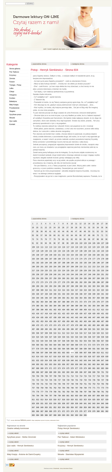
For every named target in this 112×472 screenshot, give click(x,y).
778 (46, 392)
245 (76, 274)
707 (50, 376)
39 (42, 231)
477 (68, 325)
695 (76, 372)
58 (46, 235)
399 (42, 310)
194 (89, 263)
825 (94, 399)
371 (76, 302)
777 (42, 392)
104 (89, 243)
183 (42, 263)
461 (76, 321)
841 (85, 403)
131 (50, 251)
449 (102, 317)
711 (68, 376)
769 (85, 388)
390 (81, 306)
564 (55, 345)
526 (46, 337)
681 (94, 368)
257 (50, 278)
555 (94, 341)
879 (94, 411)
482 (89, 325)
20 (37, 227)
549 (68, 341)
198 (107, 263)
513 (68, 333)
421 (59, 313)
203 (50, 267)
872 (63, 411)
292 (46, 286)
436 (46, 317)
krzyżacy (47, 420)
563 (50, 345)
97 (59, 243)
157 (85, 255)
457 (59, 321)
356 (89, 298)
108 (107, 243)
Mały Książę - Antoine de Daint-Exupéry (24, 454)
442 (72, 317)
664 (98, 364)
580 (46, 349)
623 (76, 356)
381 (42, 306)
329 (50, 294)
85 (85, 239)
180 (107, 259)
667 (33, 368)
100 (72, 243)
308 (37, 290)
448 (98, 317)
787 (85, 392)
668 (37, 368)
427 (85, 313)
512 (63, 333)
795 (42, 396)
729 (68, 380)
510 (55, 333)
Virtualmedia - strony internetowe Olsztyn (63, 468)
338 (89, 294)
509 (50, 333)
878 (89, 411)
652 (46, 364)
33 (93, 227)
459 (68, 321)
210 (81, 267)
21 (42, 227)
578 (37, 349)
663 (94, 364)
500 (89, 329)
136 (72, 251)
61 (59, 235)
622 (72, 356)
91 (33, 243)
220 (46, 270)
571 (85, 345)
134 (63, 251)
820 (72, 399)
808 (98, 396)
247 (85, 274)
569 (76, 345)
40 (46, 231)
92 (37, 243)
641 (76, 360)
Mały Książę (13, 105)
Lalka (11, 88)
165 (42, 259)
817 (59, 399)
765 (68, 388)
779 (50, 392)
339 (94, 294)
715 (85, 376)
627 (94, 356)
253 (33, 278)
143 (102, 251)
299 (76, 286)
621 (68, 356)
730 (72, 380)
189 (68, 263)
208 (72, 267)
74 (37, 239)
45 (68, 231)
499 (85, 329)
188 (63, 263)
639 (68, 360)
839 (76, 403)
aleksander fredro (54, 420)
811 (33, 399)
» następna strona (77, 64)
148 (46, 255)
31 (85, 227)
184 (46, 263)
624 (81, 356)
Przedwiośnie (14, 108)
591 (94, 349)
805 (85, 396)
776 (37, 392)
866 (37, 411)
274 (46, 282)
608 (89, 353)
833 (50, 403)
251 (102, 274)
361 (33, 302)
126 (107, 247)
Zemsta (12, 78)
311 (50, 290)
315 (68, 290)
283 (85, 282)
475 (59, 325)
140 (89, 251)
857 (76, 407)
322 (98, 290)
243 (68, 274)
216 (107, 267)
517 (85, 333)
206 (63, 267)
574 (98, 345)
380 (37, 306)
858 (81, 407)
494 (63, 329)
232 (98, 270)
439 (59, 317)
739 (33, 384)
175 (85, 259)
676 (72, 368)
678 (81, 368)
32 (89, 227)
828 (107, 399)
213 (94, 267)
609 (94, 353)
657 (68, 364)
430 (98, 313)
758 (37, 388)
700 (98, 372)
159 (94, 255)
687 (42, 372)
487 (33, 329)
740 (37, 384)
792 (107, 392)
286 (98, 282)
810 (107, 396)
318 (81, 290)
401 (50, 310)
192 (81, 263)
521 (102, 333)
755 (102, 384)
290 (37, 286)
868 (46, 411)
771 (94, 388)
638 (63, 360)
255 (42, 278)
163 (33, 259)
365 (50, 302)
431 (102, 313)
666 (107, 364)
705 (42, 376)
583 (59, 349)
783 (68, 392)
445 (85, 317)
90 (106, 239)
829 (33, 403)
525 (42, 337)
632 (37, 360)
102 (81, 243)
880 (98, 411)
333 (68, 294)
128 (37, 251)
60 (55, 235)
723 (42, 380)
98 (63, 243)
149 (50, 255)
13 (85, 224)
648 (107, 360)
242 (63, 274)
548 (63, 341)
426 (81, 313)
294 (55, 286)
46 (72, 231)
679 (85, 368)
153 (68, 255)
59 (50, 235)
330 (55, 294)
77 (50, 239)
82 (72, 239)
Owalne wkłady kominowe (18, 428)
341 (102, 294)
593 (102, 349)
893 (76, 415)
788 (89, 392)
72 (106, 235)
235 (33, 274)
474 (55, 325)
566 (63, 345)
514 (72, 333)
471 (42, 325)
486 (107, 325)
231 (94, 270)
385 (59, 306)
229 (85, 270)
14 (89, 224)
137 (76, 251)
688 (46, 372)
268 (98, 278)
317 (76, 290)
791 (102, 392)
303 (94, 286)
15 (93, 224)
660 (81, 364)
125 (102, 247)
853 (59, 407)
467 (102, 321)
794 (37, 396)
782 (63, 392)
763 (59, 388)
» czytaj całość (13, 433)
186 (55, 263)
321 (94, 290)
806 (89, 396)
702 (107, 372)
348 (55, 298)
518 (89, 333)
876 (81, 411)
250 (98, 274)
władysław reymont (40, 420)
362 (37, 302)
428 (89, 313)
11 (76, 224)
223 (59, 270)
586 (72, 349)
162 (107, 255)
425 (76, 313)
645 (94, 360)
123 (94, 247)
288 (107, 282)
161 (102, 255)
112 (46, 247)
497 (76, 329)
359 (102, 298)
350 (63, 298)
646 (98, 360)
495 (68, 329)
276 (55, 282)
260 (63, 278)
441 (68, 317)
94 (46, 243)
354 (81, 298)
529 (59, 337)
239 (50, 274)
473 (50, 325)
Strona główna (14, 69)
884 (37, 415)
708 (55, 376)
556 (98, 341)
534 (81, 337)
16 (98, 224)
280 (72, 282)
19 (33, 227)
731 (76, 380)
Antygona (13, 95)
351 (68, 298)
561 (42, 345)
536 (89, 337)
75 (42, 239)
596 (37, 353)
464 (89, 321)
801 (68, 396)
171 (68, 259)
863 (102, 407)
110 (37, 247)
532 (72, 337)
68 (89, 235)
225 (68, 270)
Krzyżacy (12, 75)
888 (55, 415)
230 (89, 270)
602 (63, 353)
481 (85, 325)
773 (102, 388)
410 (89, 310)
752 (89, 384)
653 (50, 364)
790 (98, 392)
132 (55, 251)
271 (33, 282)
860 (89, 407)
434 (37, 317)
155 (76, 255)
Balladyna (13, 101)
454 (46, 321)
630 (107, 356)
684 (107, 368)
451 (33, 321)
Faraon (12, 82)
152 (63, 255)
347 (50, 298)
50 (89, 231)
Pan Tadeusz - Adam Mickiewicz (71, 437)
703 (33, 376)
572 (89, 345)
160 (98, 255)
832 (46, 403)
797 (50, 396)
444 (81, 317)
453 (42, 321)
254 (37, 278)
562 (46, 345)
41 (50, 231)
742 (46, 384)
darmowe (17, 420)
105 (94, 243)
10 (72, 224)
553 (85, 341)
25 (59, 227)
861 (94, 407)
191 (76, 263)
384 (55, 306)
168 (55, 259)
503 (102, 329)
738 (107, 380)
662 (89, 364)
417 (42, 313)
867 (42, 411)
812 (37, 399)
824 (89, 399)
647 (102, 360)
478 (72, 325)
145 (33, 255)
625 (85, 356)
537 (94, 337)
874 (72, 411)
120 (81, 247)
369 (68, 302)
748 (72, 384)
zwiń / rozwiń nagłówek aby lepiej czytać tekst (58, 49)
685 (33, 372)
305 (102, 286)
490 (46, 329)
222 (55, 270)
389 (76, 306)
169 (59, 259)
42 (55, 231)
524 (37, 337)
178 (98, 259)
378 (107, 302)
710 (63, 376)
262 (72, 278)
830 (37, 403)
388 (72, 306)
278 (63, 282)
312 (55, 290)
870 (55, 411)
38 (37, 231)
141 (94, 251)
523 (33, 337)
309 (42, 290)
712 (72, 376)
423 (68, 313)
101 (76, 243)
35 (102, 227)
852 (55, 407)
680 (89, 368)
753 (94, 384)
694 (72, 372)
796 (46, 396)
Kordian (12, 98)
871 (59, 411)
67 (85, 235)
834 (55, 403)
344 (37, 298)
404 (63, 310)
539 (102, 337)
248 (89, 274)
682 (98, 368)
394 (98, 306)
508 (46, 333)
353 (76, 298)
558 (107, 341)
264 (81, 278)
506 (37, 333)
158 (89, 255)
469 (33, 325)
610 (98, 353)
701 (102, 372)
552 (81, 341)
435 (42, 317)
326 (37, 294)
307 (33, 290)
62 (63, 235)
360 (107, 298)
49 (85, 231)
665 (102, 364)
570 (81, 345)
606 (81, 353)
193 (85, 263)
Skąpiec (12, 111)
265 (85, 278)
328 (46, 294)
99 (68, 243)
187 (59, 263)
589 (85, 349)
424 (72, 313)
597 (42, 353)
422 (63, 313)
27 (68, 227)
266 (89, 278)
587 (76, 349)
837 (68, 403)
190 (72, 263)
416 (37, 313)
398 (37, 310)
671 (50, 368)
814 (46, 399)
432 (107, 313)
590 (89, 349)
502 (98, 329)
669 (42, 368)
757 (33, 388)
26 (63, 227)
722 (37, 380)
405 (68, 310)
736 (98, 380)
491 (50, 329)
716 (89, 376)
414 (107, 310)
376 (98, 302)
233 (102, 270)
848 (37, 407)
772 (98, 388)
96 (55, 243)
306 (107, 286)
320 (89, 290)
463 (85, 321)
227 (76, 270)
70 (98, 235)
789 (94, 392)
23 (50, 227)
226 (72, 270)
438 (55, 317)
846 (107, 403)
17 (102, 224)
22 (46, 227)
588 (81, 349)
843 (94, 403)
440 (63, 317)
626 (89, 356)
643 (85, 360)
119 (76, 247)
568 (72, 345)
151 (59, 255)
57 (42, 235)
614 (37, 356)
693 (68, 372)
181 (33, 263)
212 (89, 267)
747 (68, 384)
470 (37, 325)
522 (107, 333)
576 (107, 345)
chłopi (33, 420)
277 (59, 282)
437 (50, 317)
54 (106, 231)
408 (81, 310)
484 (98, 325)
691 (59, 372)
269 (102, 278)
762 (55, 388)
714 (81, 376)
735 (94, 380)
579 (42, 349)
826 (98, 399)
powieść (28, 420)
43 (59, 231)
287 (102, 282)
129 (42, 251)
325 (33, 294)
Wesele (12, 118)
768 (81, 388)
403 (59, 310)
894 (81, 415)
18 (106, 224)
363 (42, 302)
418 (46, 313)
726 (55, 380)
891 (68, 415)
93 (42, 243)
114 (55, 247)
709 (59, 376)
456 (55, 321)
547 (59, 341)
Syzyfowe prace (15, 114)
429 (94, 313)
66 (80, 235)
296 (63, 286)
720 (107, 376)
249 (94, 274)
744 (55, 384)
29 (76, 227)
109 (33, 247)
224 (63, 270)
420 (55, 313)
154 (72, 255)
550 (72, 341)
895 (85, 415)
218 (37, 270)
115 (59, 247)
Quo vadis (13, 121)
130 (46, 251)
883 (33, 415)
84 (80, 239)
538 (98, 337)
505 (33, 333)
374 (89, 302)
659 (76, 364)
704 (37, 376)
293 (50, 286)
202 (46, 267)
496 (72, 329)
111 (42, 247)
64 (72, 235)
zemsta (12, 420)
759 (42, 388)
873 (68, 411)
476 (63, 325)
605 (76, 353)
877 (85, 411)
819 (68, 399)
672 (55, 368)
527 (50, 337)
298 (72, 286)
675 (68, 368)
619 (59, 356)
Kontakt (12, 124)
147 (42, 255)
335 (76, 294)
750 (81, 384)
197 (102, 263)
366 (55, 302)
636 (55, 360)
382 (46, 306)
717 (94, 376)
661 (85, 364)
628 (98, 356)
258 (55, 278)
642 (81, 360)
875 (76, 411)
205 (59, 267)
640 (72, 360)
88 (98, 239)
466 (98, 321)
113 (50, 247)
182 (37, 263)
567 (68, 345)
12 (80, 224)
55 (33, 235)
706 (46, 376)
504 (107, 329)
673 (59, 368)
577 (33, 349)
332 (63, 294)
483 (94, 325)
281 (76, 282)
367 (59, 302)
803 (76, 396)
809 (102, 396)
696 (81, 372)
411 (94, 310)
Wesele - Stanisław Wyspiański (71, 454)
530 (63, 337)
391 (85, 306)
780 (55, 392)
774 (107, 388)
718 (98, 376)
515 (76, 333)
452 (37, 321)
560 (37, 345)
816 (55, 399)
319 (85, 290)
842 (89, 403)
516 (81, 333)
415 (33, 313)
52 (98, 231)
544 (46, 341)
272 (37, 282)
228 (81, 270)
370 (72, 302)
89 (102, 239)
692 (63, 372)
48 (80, 231)
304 (98, 286)
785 (76, 392)
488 (37, 329)
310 (46, 290)
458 (63, 321)
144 (107, 251)
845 (102, 403)
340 (98, 294)
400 (46, 310)
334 (72, 294)
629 (102, 356)
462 (81, 321)
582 (55, 349)
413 (102, 310)
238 (46, 274)
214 (98, 267)
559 (33, 345)
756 (107, 384)
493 (59, 329)
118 (72, 247)
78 (55, 239)
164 (37, 259)
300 (81, 286)
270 (107, 278)
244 (72, 274)
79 (59, 239)
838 (72, 403)
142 (98, 251)
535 (85, 337)
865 (33, 411)
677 (76, 368)
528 (55, 337)
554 (89, 341)
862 (98, 407)
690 (55, 372)
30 (80, 227)
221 (50, 270)
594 (107, 349)
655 (59, 364)
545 (50, 341)
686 (37, 372)
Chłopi (11, 91)
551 (76, 341)
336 (81, 294)
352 (72, 298)
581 (50, 349)
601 (59, 353)
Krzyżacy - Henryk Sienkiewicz (71, 446)
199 (33, 267)
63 (68, 235)
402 (55, 310)
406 (72, 310)
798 (55, 396)
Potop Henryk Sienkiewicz (69, 428)
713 (76, 376)
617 (50, 356)
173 (76, 259)
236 (37, 274)
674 (63, 368)
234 (107, 270)
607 (85, 353)
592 (98, 349)
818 (63, 399)
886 (46, 415)
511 (59, 333)
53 (102, 231)
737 (102, 380)
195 (94, 263)
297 (68, 286)
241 (59, 274)
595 (33, 353)
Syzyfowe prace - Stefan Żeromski (21, 437)
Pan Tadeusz (14, 72)
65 (76, 235)
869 (50, 411)
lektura (23, 420)
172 (72, 259)
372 (81, 302)
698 (89, 372)
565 (59, 345)
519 (94, 333)
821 (76, 399)
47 (76, 231)
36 (106, 227)
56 (37, 235)
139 (85, 251)
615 (42, 356)
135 (68, 251)
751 (85, 384)
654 (55, 364)
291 (42, 286)
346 (46, 298)
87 (93, 239)
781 (59, 392)
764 (63, 388)
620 (63, 356)
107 (102, 243)
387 (68, 306)
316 (72, 290)
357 (94, 298)
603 (68, 353)
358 (98, 298)
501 (94, 329)
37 (33, 231)
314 (63, 290)
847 (33, 407)
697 (85, 372)
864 (107, 407)
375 (94, 302)
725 (50, 380)
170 (63, 259)
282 (81, 282)
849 (42, 407)
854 (63, 407)
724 (46, 380)
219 (42, 270)
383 (50, 306)
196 (98, 263)
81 (68, 239)
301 (85, 286)
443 (76, 317)
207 (68, 267)
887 (50, 415)
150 (55, 255)
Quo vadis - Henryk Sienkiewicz (20, 446)
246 (81, 274)
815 (50, 399)
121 (85, 247)
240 (55, 274)
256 (46, 278)
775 (33, 392)
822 (81, 399)
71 (102, 235)
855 (68, 407)
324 (107, 290)
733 (85, 380)
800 (63, 396)
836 (63, 403)
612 (107, 353)
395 (102, 306)
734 (89, 380)
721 (33, 380)
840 (81, 403)
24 (55, 227)
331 (59, 294)
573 (94, 345)
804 (81, 396)
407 (76, 310)
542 (37, 341)
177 (94, 259)
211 (85, 267)
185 (50, 263)
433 (33, 317)
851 (50, 407)
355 (85, 298)
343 (33, 298)
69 (93, 235)
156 (81, 255)
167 (50, 259)
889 (59, 415)
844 (98, 403)
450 (107, 317)
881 (102, 411)
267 (94, 278)
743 (50, 384)
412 (98, 310)
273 (42, 282)
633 (42, 360)
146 (37, 255)
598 (46, 353)
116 (63, 247)
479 (76, 325)
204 (55, 267)
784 (72, 392)
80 (63, 239)
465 (94, 321)
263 (76, 278)
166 (46, 259)
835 (59, 403)
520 (98, 333)
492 (55, 329)
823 (85, 399)
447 (94, 317)
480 (81, 325)
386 (63, 306)
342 (107, 294)
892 (72, 415)
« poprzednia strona (38, 64)
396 (107, 306)
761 (50, 388)
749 (76, 384)
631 (33, 360)
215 (102, 267)
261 (68, 278)
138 (81, 251)
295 (59, 286)
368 (63, 302)
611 (102, 353)
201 (42, 267)
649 (33, 364)
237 (42, 274)
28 (72, 227)
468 (107, 321)
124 (98, 247)
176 (89, 259)
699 (94, 372)
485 (102, 325)
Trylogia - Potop (15, 85)
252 (107, 274)
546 (55, 341)
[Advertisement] (58, 55)
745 (59, 384)
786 (81, 392)
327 (42, 294)
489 (42, 329)
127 (33, 251)
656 (63, 364)
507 (42, 333)
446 (89, 317)
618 (55, 356)
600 (55, 353)
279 (68, 282)
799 (59, 396)
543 (42, 341)
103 (85, 243)
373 (85, 302)
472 (46, 325)
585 (68, 349)
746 (63, 384)
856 (72, 407)
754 (98, 384)
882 (107, 411)
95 (50, 243)
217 (33, 270)
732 (81, 380)
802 (72, 396)
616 (46, 356)
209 (76, 267)
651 (42, 364)
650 (37, 364)
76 (46, 239)
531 (68, 337)
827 (102, 399)
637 (59, 360)
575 (102, 345)
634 (46, 360)
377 (102, 302)
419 (50, 313)
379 (33, 306)
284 (89, 282)
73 (33, 239)
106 (98, 243)
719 (102, 376)
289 (33, 286)
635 (50, 360)
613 (33, 356)
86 (89, 239)
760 (46, 388)
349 (59, 298)
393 (94, 306)
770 (89, 388)
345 (42, 298)
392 (89, 306)
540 (107, 337)
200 (37, 267)
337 (85, 294)
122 (89, 247)
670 (46, 368)
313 (59, 290)
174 (81, 259)
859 (85, 407)
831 (42, 403)
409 (85, 310)
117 (68, 247)
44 (63, 231)
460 (72, 321)
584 (63, 349)
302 (89, 286)
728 (63, 380)
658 (72, 364)
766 (72, 388)
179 (102, 259)
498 (81, 329)
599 (50, 353)
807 (94, 396)
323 (102, 290)
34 (98, 227)
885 (42, 415)
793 (33, 396)
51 (93, 231)
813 (42, 399)
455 (50, 321)
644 (89, 360)
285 (94, 282)
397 (33, 310)
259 (59, 278)
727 (59, 380)
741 (42, 384)
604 (72, 353)
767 (76, 388)
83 (76, 239)
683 (102, 368)
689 (50, 372)
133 (59, 251)
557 (102, 341)
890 (63, 415)
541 (33, 341)
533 (76, 337)
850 (46, 407)
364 (46, 302)
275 (50, 282)
